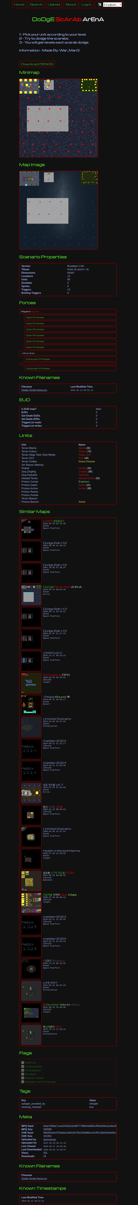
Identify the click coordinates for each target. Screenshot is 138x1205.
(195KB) (37, 64)
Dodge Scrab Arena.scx (34, 390)
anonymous (49, 1139)
